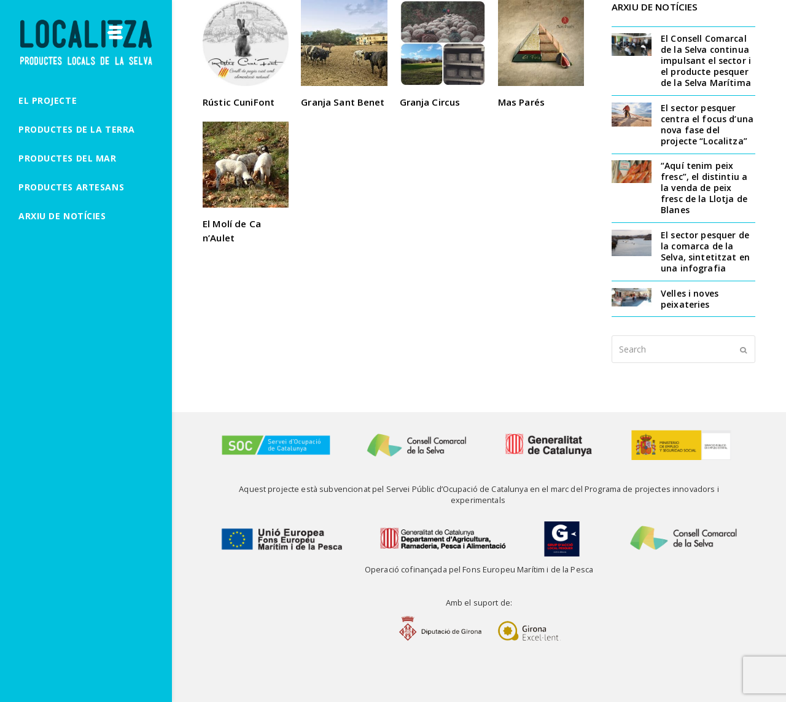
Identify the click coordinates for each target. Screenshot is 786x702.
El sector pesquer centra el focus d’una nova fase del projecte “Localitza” (707, 124)
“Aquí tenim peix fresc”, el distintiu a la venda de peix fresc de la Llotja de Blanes (704, 188)
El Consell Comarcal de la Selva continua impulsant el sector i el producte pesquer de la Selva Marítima (706, 60)
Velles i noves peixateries (689, 298)
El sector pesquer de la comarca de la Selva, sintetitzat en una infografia (705, 251)
